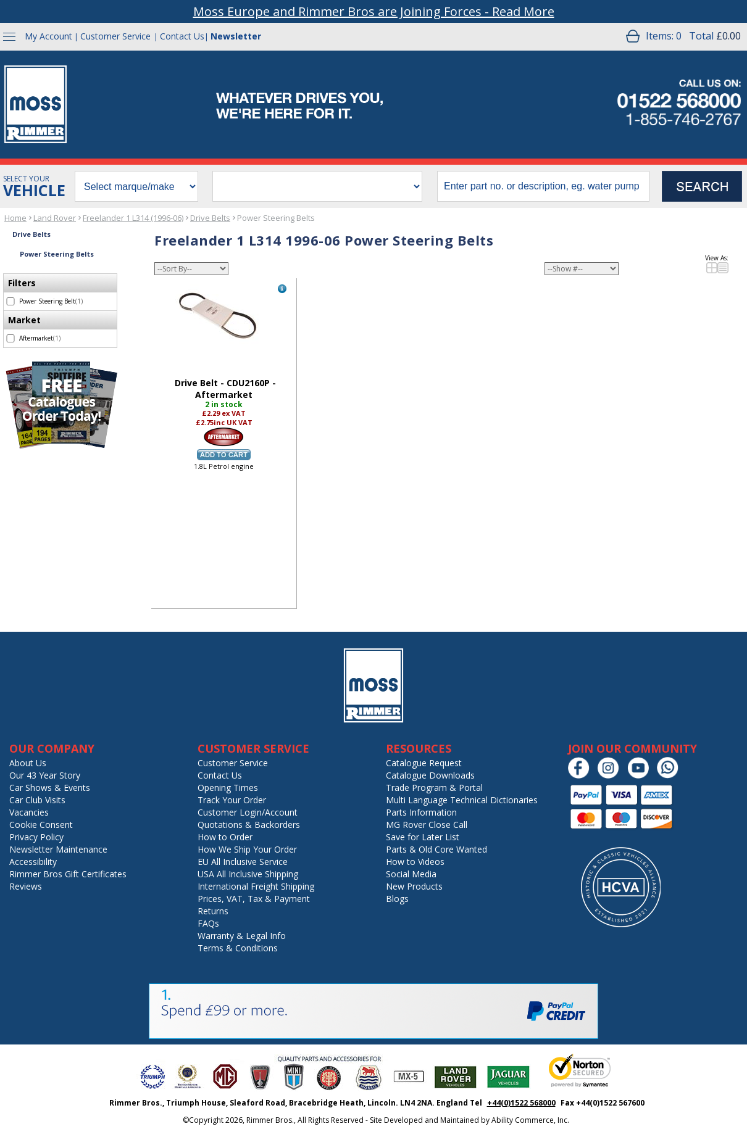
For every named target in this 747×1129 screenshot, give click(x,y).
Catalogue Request (424, 763)
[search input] (543, 186)
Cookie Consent (41, 824)
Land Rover (54, 217)
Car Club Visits (37, 800)
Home (15, 217)
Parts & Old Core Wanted (436, 849)
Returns (213, 911)
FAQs (208, 923)
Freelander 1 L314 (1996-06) (133, 217)
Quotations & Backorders (249, 824)
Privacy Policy (36, 837)
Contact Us (182, 36)
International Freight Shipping (256, 886)
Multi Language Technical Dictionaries (462, 800)
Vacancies (29, 812)
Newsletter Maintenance (58, 849)
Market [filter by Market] (24, 320)
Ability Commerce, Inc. (530, 1120)
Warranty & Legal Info (242, 935)
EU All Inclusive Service (243, 861)
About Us (27, 763)
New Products (414, 886)
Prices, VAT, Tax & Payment (254, 898)
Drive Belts (210, 217)
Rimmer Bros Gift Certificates (68, 874)
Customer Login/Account (248, 812)
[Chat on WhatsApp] (671, 776)
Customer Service (115, 36)
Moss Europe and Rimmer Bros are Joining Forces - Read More (373, 11)
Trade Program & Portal (434, 787)
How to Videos (415, 861)
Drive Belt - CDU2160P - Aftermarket (225, 388)
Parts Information (421, 812)
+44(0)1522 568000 (521, 1103)
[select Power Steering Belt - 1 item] (10, 301)
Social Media (411, 874)
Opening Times (228, 787)
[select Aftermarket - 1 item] (10, 338)
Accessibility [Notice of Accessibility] (33, 861)
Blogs (397, 898)
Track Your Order (232, 800)
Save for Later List (422, 837)
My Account (48, 36)
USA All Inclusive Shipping (248, 874)
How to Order (225, 837)
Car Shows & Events (49, 787)
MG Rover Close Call (426, 824)
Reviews (25, 886)
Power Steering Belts (276, 217)
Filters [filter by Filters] (22, 283)
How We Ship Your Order (247, 849)
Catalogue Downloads (430, 775)
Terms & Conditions (238, 948)
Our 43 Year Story (44, 775)
